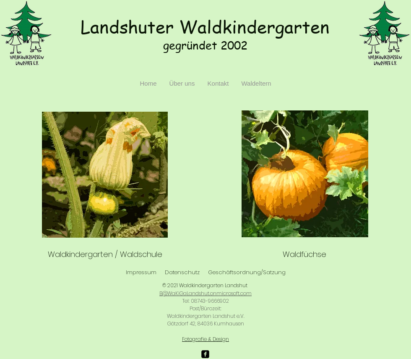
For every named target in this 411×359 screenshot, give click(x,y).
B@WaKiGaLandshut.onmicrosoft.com (205, 293)
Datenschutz (182, 272)
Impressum (141, 272)
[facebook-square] (205, 354)
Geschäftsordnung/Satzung (247, 272)
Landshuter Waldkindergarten (205, 27)
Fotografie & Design (205, 339)
